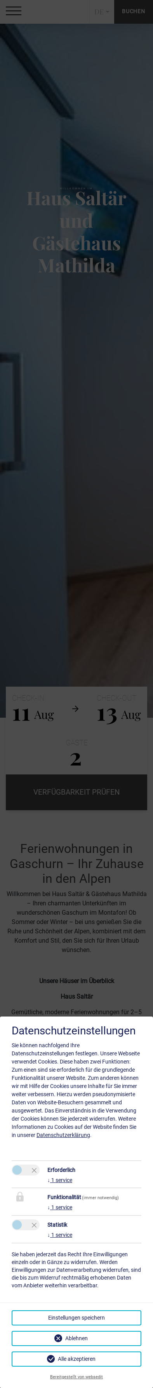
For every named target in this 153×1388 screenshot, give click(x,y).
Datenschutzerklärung (63, 1135)
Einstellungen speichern (76, 1318)
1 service (59, 1180)
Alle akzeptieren (77, 1359)
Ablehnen (76, 1338)
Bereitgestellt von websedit (76, 1376)
